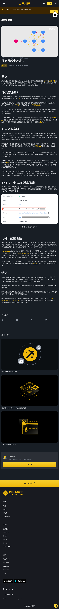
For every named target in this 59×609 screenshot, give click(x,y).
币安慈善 (6, 532)
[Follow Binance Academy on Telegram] (9, 589)
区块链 (35, 264)
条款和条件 (6, 559)
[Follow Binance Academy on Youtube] (12, 589)
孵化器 (5, 536)
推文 (7, 163)
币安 (17, 105)
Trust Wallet (7, 546)
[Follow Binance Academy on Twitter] (6, 589)
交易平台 (6, 529)
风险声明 (6, 566)
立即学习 (53, 11)
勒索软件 (7, 300)
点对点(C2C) (5, 251)
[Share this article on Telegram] (31, 320)
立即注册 (29, 464)
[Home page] (24, 3)
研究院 (5, 543)
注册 (49, 3)
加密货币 (52, 81)
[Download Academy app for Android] (20, 581)
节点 (41, 122)
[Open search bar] (43, 3)
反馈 (4, 573)
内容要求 (6, 570)
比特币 (46, 81)
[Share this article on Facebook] (17, 320)
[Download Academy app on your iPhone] (8, 581)
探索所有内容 (29, 483)
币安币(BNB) (36, 105)
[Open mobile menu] (55, 3)
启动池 (5, 539)
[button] (55, 4)
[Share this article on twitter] (2, 320)
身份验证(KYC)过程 (22, 253)
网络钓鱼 (38, 146)
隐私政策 (6, 562)
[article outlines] (55, 14)
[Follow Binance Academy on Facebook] (3, 589)
